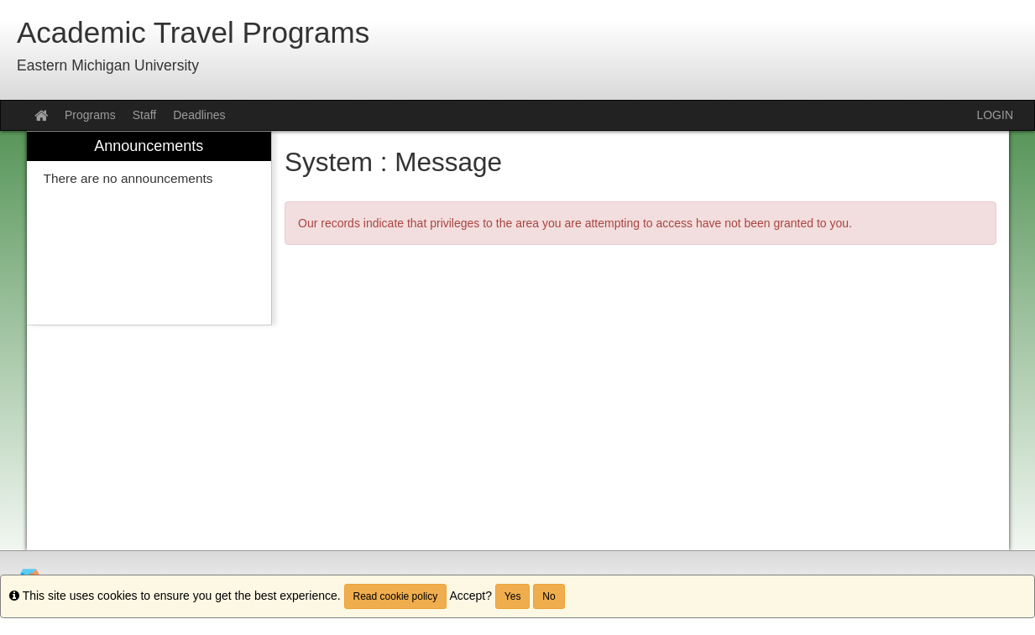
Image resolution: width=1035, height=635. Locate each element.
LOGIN (994, 115)
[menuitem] (149, 228)
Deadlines (199, 115)
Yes (512, 596)
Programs (90, 115)
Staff (145, 115)
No (548, 596)
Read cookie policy (395, 596)
